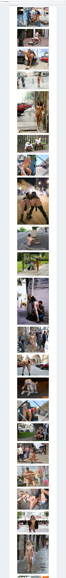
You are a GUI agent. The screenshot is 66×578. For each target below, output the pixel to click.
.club (7, 1)
